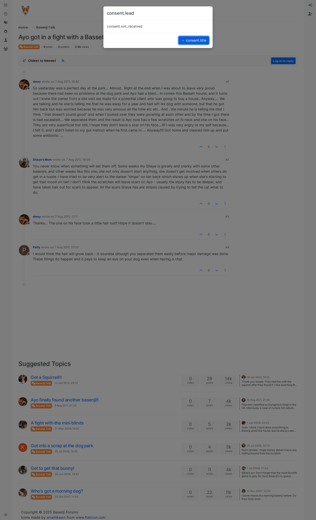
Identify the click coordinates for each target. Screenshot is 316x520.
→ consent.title (193, 40)
